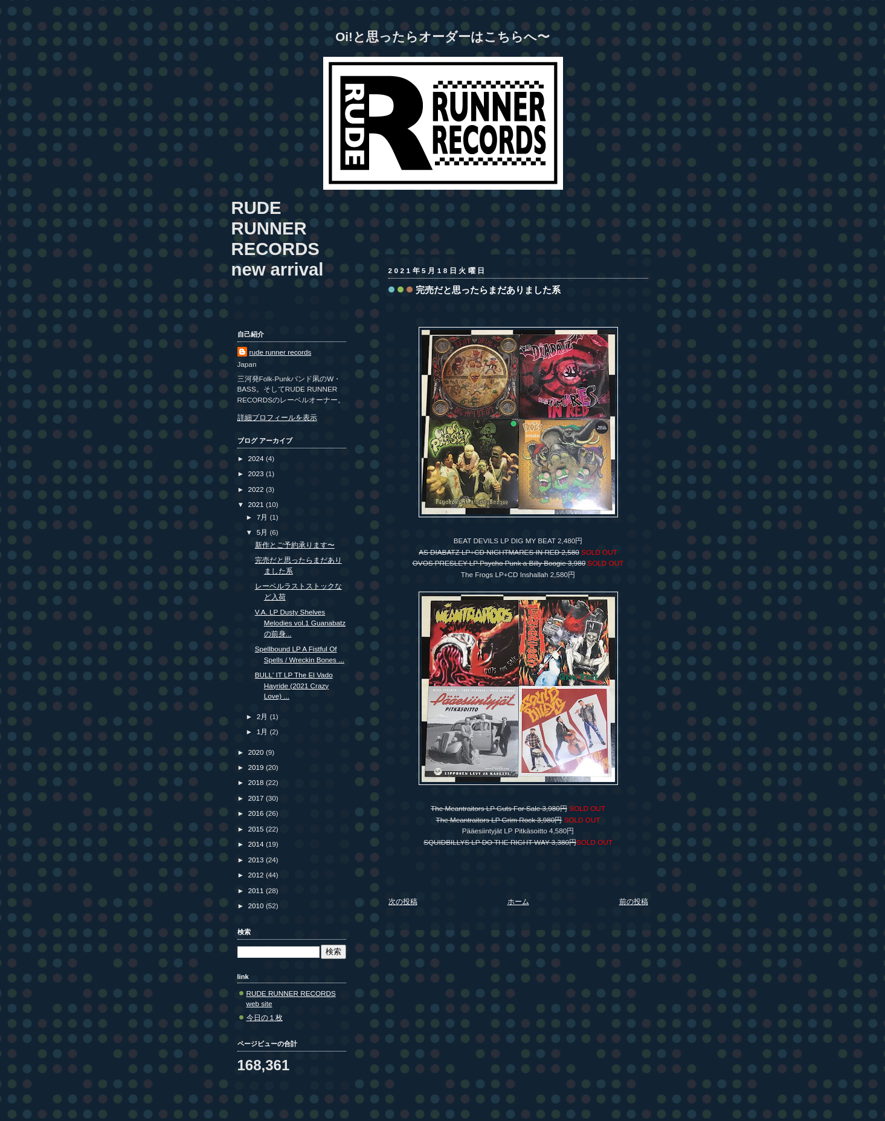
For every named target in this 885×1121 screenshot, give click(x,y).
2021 (257, 504)
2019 (257, 767)
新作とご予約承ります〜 (295, 545)
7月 (263, 517)
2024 (257, 458)
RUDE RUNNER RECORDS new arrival (277, 238)
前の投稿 (633, 901)
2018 (257, 782)
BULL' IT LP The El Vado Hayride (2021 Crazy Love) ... (294, 685)
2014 (257, 844)
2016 (257, 813)
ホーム (518, 901)
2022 (257, 489)
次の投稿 (402, 901)
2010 (257, 905)
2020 (257, 752)
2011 (257, 890)
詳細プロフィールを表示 (277, 417)
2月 (263, 716)
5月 (263, 532)
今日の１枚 (264, 1017)
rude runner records (280, 352)
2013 (257, 860)
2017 (257, 798)
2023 (257, 473)
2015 (257, 829)
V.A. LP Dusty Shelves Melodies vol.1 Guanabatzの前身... (300, 622)
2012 (257, 875)
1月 (263, 731)
